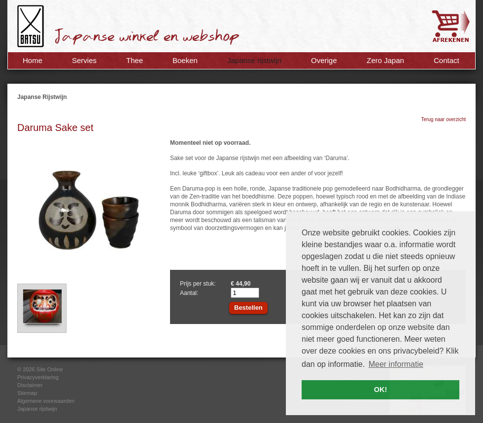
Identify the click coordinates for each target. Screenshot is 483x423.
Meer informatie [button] (396, 364)
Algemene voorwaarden (45, 401)
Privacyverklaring (38, 377)
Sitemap (27, 393)
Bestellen (248, 307)
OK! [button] (380, 389)
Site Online (49, 369)
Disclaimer (29, 385)
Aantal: (189, 293)
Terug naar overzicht (443, 119)
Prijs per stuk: (198, 283)
